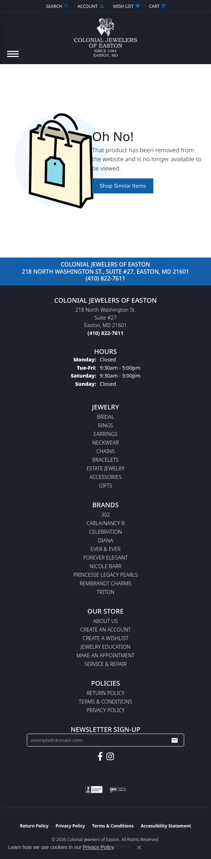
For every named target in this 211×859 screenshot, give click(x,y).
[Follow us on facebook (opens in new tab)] (100, 756)
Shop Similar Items (123, 186)
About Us (105, 621)
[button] (57, 6)
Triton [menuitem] (106, 592)
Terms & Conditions (105, 701)
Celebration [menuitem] (105, 531)
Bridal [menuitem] (105, 416)
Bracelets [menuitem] (105, 459)
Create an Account (105, 629)
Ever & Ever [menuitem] (106, 549)
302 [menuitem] (105, 514)
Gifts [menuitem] (105, 485)
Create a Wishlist (105, 638)
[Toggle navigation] (13, 57)
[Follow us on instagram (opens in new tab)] (110, 756)
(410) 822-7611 (105, 278)
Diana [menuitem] (105, 540)
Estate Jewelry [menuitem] (106, 468)
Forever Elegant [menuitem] (105, 557)
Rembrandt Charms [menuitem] (105, 583)
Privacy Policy (105, 710)
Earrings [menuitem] (105, 434)
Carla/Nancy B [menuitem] (105, 523)
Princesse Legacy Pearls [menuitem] (105, 574)
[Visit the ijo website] (118, 789)
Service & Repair (105, 664)
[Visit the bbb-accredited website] (93, 789)
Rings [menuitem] (105, 425)
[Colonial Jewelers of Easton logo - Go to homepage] (105, 35)
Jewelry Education (105, 646)
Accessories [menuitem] (106, 477)
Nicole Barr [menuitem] (105, 566)
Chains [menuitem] (105, 451)
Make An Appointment (105, 655)
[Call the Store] (105, 333)
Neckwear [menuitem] (105, 442)
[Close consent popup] (139, 847)
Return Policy (106, 693)
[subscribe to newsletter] (174, 740)
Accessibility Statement (166, 826)
